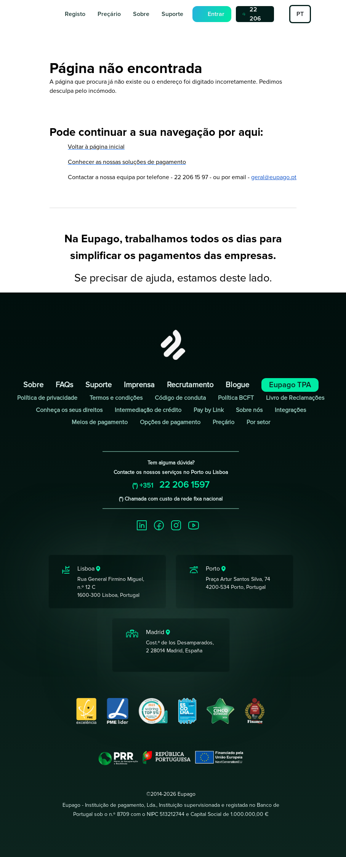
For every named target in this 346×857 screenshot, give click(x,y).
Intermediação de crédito (148, 410)
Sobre (141, 14)
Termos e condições (116, 398)
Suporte (172, 14)
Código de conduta (180, 398)
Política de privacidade (47, 398)
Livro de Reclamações (295, 398)
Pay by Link (209, 410)
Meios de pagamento (100, 422)
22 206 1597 (253, 14)
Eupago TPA (290, 385)
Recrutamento (190, 385)
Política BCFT (236, 398)
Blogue (237, 385)
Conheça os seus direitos (69, 410)
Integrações (290, 410)
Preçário (109, 14)
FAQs (64, 385)
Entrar (216, 14)
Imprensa (139, 385)
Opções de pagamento (170, 422)
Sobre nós (249, 410)
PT (300, 14)
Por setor (258, 422)
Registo (75, 14)
